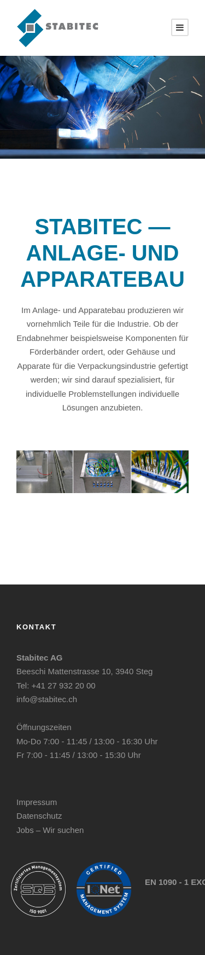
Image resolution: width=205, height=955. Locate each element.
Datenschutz (39, 815)
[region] (102, 107)
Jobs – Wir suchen (50, 830)
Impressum (36, 802)
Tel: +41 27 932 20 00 (56, 685)
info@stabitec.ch (46, 699)
